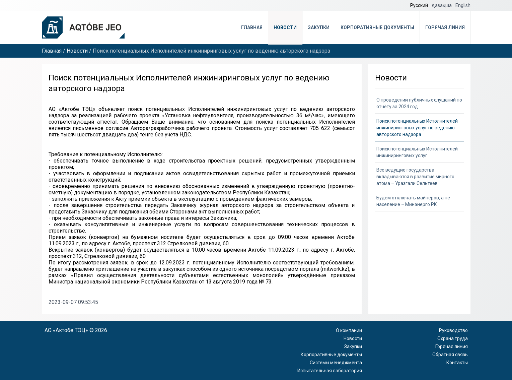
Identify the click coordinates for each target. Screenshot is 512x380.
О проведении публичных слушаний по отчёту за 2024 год (419, 103)
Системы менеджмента (336, 362)
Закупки (319, 27)
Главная (252, 27)
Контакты (457, 362)
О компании (349, 330)
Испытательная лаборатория (329, 370)
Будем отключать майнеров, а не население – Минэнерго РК (413, 201)
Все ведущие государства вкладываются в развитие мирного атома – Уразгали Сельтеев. (415, 176)
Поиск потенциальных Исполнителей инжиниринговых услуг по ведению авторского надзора (417, 127)
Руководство (453, 330)
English (462, 5)
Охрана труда (452, 338)
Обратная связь (450, 354)
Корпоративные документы (377, 27)
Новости (285, 27)
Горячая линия (445, 27)
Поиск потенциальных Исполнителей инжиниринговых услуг (417, 152)
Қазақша (442, 5)
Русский (419, 5)
